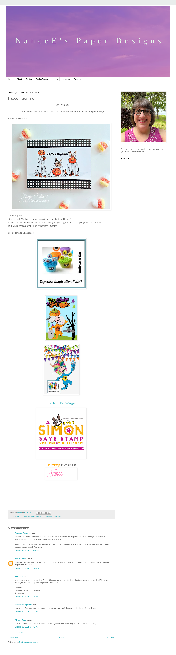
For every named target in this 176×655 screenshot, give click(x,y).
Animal (17, 517)
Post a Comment (18, 632)
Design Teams (42, 79)
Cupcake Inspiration (28, 517)
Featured (39, 517)
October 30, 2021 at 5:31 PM (26, 612)
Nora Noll (19, 577)
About (19, 79)
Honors (55, 79)
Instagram (66, 79)
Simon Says (56, 517)
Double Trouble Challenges (61, 403)
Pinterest (77, 79)
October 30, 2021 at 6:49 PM (26, 627)
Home (10, 79)
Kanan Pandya (21, 559)
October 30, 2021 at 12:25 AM (27, 568)
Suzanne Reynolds (23, 533)
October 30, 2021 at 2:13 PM (26, 596)
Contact (29, 79)
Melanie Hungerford (23, 605)
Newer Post (13, 638)
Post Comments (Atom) (28, 642)
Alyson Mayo (20, 620)
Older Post (109, 638)
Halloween (48, 517)
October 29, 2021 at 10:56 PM (27, 550)
